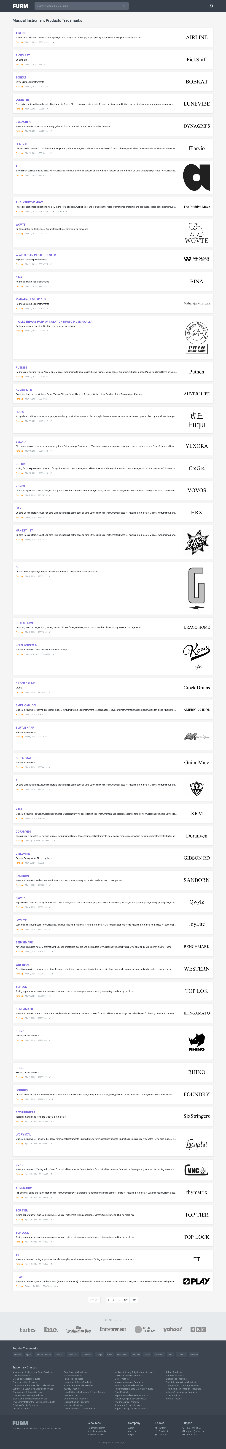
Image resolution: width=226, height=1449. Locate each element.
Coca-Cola (73, 1355)
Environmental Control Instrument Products (34, 1402)
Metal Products (122, 1379)
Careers (132, 1431)
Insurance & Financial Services (78, 1385)
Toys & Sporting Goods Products (181, 1382)
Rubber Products (174, 1372)
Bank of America (43, 1355)
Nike (170, 1355)
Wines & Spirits (173, 1395)
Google (99, 1355)
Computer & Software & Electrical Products (33, 1385)
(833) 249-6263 (192, 1428)
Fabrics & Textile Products (25, 1405)
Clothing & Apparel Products (26, 1379)
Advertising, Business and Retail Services (32, 1372)
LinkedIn (161, 1434)
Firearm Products (21, 1408)
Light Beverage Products (76, 1398)
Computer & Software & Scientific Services (33, 1388)
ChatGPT (60, 1355)
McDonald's (122, 1355)
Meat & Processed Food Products (80, 1408)
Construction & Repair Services (27, 1392)
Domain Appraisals (96, 1431)
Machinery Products (73, 1405)
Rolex (147, 1355)
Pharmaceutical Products (127, 1402)
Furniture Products (73, 1375)
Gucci (109, 1355)
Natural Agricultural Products (129, 1385)
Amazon (17, 1355)
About (131, 1428)
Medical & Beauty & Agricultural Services (134, 1372)
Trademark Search (96, 1428)
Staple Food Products (176, 1379)
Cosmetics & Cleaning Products (28, 1395)
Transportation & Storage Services (182, 1385)
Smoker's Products (175, 1375)
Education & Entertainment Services (30, 1398)
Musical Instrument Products (129, 1382)
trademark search (30, 1428)
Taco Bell (181, 1355)
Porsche (136, 1355)
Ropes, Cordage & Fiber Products (131, 1408)
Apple (28, 1355)
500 (126, 1299)
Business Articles (95, 1434)
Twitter (160, 1428)
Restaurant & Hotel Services (128, 1405)
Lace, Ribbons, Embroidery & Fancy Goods (84, 1392)
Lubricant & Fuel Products (76, 1402)
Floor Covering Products (75, 1372)
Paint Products (122, 1392)
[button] (211, 6)
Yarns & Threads (174, 1398)
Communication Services (25, 1382)
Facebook (86, 1355)
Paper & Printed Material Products (131, 1395)
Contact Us (190, 1434)
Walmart (194, 1355)
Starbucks (159, 1355)
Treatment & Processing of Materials (183, 1388)
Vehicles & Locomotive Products (181, 1392)
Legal (131, 1434)
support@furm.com (194, 1431)
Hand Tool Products (73, 1379)
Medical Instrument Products (129, 1375)
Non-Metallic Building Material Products (134, 1388)
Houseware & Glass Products (78, 1382)
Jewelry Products (72, 1388)
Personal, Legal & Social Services (130, 1398)
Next (134, 1299)
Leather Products (72, 1395)
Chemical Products (22, 1375)
